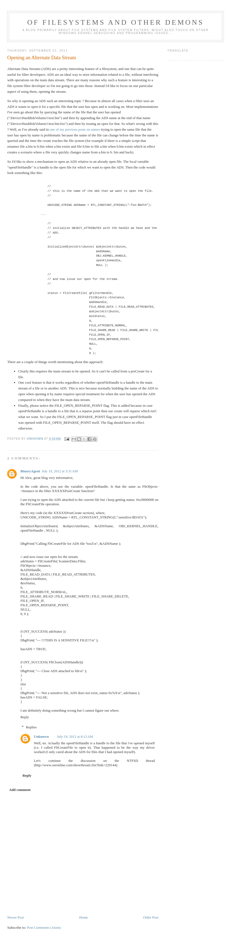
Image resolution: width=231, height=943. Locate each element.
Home (83, 917)
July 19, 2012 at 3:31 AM (60, 471)
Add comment (19, 790)
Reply (24, 717)
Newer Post (15, 917)
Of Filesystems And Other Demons (115, 22)
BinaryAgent (30, 471)
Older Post (150, 917)
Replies (31, 727)
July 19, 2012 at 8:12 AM (75, 736)
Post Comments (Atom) (44, 927)
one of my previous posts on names (75, 129)
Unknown (41, 736)
